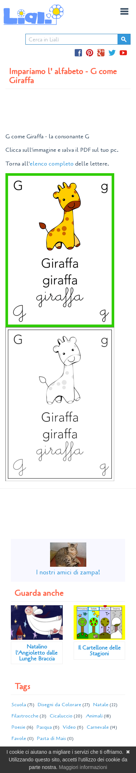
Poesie (18, 727)
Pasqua (44, 727)
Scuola (19, 704)
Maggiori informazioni (83, 767)
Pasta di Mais (51, 738)
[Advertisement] (68, 111)
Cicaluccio (61, 715)
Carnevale (98, 727)
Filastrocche (25, 715)
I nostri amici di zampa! (68, 572)
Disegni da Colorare (59, 704)
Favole (19, 738)
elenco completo (52, 164)
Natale (100, 704)
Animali (94, 715)
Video (69, 727)
